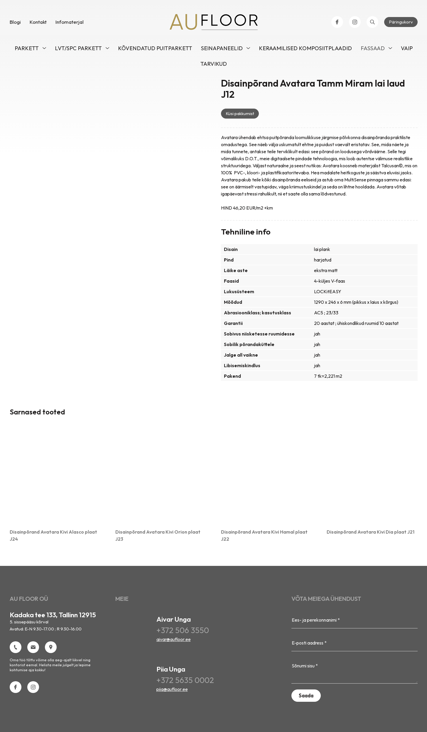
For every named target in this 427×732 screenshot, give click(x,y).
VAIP (407, 49)
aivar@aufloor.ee (173, 641)
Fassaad (373, 49)
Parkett (27, 49)
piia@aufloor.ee (172, 691)
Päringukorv (401, 23)
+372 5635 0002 (185, 682)
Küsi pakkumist (240, 115)
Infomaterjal (69, 23)
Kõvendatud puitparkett (155, 49)
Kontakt (38, 23)
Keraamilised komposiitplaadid (305, 49)
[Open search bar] (372, 23)
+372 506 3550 (182, 632)
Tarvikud (213, 65)
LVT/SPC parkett (78, 49)
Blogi (15, 23)
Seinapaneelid (222, 49)
